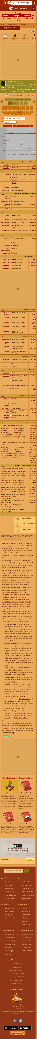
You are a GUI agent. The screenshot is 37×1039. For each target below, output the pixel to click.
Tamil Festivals (26, 947)
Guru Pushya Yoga (17, 602)
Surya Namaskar (24, 699)
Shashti (14, 177)
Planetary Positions (27, 888)
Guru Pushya (9, 951)
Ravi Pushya (9, 947)
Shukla (14, 183)
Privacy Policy (18, 1008)
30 (25, 114)
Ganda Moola (26, 911)
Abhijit (7, 317)
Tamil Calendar (26, 941)
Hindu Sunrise (16, 967)
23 (27, 112)
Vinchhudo (21, 597)
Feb (10, 99)
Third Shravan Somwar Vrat (18, 89)
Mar (14, 99)
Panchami (15, 174)
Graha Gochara (26, 898)
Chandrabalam (11, 425)
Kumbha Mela (16, 983)
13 (20, 109)
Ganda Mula (13, 597)
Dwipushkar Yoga (7, 599)
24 (31, 112)
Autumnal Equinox (10, 895)
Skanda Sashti (30, 89)
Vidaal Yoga (21, 91)
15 (27, 109)
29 (21, 114)
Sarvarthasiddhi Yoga (11, 934)
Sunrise (6, 165)
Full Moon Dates (27, 882)
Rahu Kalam (5, 339)
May (22, 99)
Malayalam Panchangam (19, 977)
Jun (26, 99)
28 (18, 114)
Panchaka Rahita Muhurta (9, 468)
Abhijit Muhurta (9, 667)
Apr (18, 99)
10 (8, 109)
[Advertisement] (18, 60)
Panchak (24, 908)
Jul (29, 99)
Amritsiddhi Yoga (10, 937)
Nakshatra (25, 921)
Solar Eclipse (9, 882)
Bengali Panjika (17, 980)
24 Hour (19, 95)
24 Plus (27, 95)
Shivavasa (6, 385)
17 (4, 112)
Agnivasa (6, 376)
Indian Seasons (17, 964)
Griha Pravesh (9, 911)
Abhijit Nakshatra (27, 924)
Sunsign (7, 245)
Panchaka (5, 597)
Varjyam (6, 346)
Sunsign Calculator (18, 974)
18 (8, 112)
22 (23, 112)
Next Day (28, 126)
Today (18, 126)
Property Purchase (10, 918)
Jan (6, 99)
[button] (21, 3)
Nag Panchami (5, 89)
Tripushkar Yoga (19, 599)
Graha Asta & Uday (27, 892)
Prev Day (7, 126)
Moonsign (7, 238)
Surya (13, 696)
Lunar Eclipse (9, 885)
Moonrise (6, 168)
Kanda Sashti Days (27, 951)
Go (26, 871)
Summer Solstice (10, 892)
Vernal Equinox (9, 888)
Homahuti (6, 373)
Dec (25, 103)
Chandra (7, 696)
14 (23, 109)
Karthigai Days (26, 944)
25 (6, 114)
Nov (21, 103)
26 (10, 114)
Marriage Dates (9, 908)
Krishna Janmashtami (21, 718)
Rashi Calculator (17, 970)
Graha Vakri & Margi (28, 895)
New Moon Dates (27, 885)
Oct (18, 103)
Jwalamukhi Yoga (7, 606)
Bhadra (27, 595)
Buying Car (8, 915)
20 (16, 112)
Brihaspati (21, 696)
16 (31, 109)
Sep (14, 103)
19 (12, 112)
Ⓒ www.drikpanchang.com (18, 1006)
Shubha (14, 180)
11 (12, 109)
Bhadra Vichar (26, 915)
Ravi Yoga (14, 91)
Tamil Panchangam (27, 934)
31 (29, 114)
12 (16, 109)
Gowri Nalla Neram (27, 937)
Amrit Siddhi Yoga (16, 604)
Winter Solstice (9, 898)
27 (14, 114)
